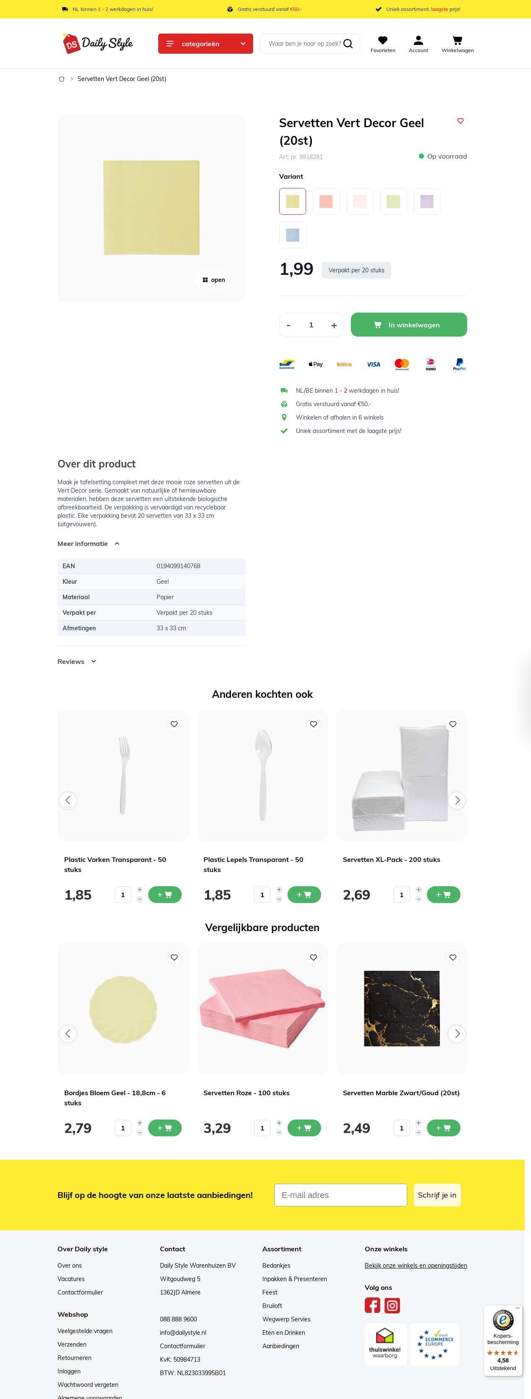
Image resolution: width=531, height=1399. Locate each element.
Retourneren (75, 1358)
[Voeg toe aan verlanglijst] (460, 121)
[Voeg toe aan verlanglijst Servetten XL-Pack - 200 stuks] (452, 724)
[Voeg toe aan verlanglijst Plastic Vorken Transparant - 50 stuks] (174, 724)
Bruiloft (272, 1306)
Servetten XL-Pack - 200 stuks (391, 859)
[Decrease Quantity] (288, 325)
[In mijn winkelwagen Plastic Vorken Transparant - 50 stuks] (165, 894)
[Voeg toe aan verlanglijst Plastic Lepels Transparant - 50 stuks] (313, 724)
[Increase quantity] (139, 889)
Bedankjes (276, 1265)
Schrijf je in (437, 1195)
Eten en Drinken (283, 1332)
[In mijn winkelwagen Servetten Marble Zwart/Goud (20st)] (443, 1128)
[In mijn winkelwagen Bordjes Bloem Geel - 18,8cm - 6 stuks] (165, 1128)
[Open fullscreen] (152, 208)
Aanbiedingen (280, 1346)
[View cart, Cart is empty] (458, 44)
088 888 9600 (178, 1319)
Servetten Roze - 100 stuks (247, 1092)
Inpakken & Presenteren (294, 1279)
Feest (269, 1292)
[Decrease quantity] (139, 899)
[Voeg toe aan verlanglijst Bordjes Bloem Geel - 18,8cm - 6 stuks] (174, 957)
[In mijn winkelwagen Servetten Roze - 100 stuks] (304, 1128)
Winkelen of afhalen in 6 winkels (340, 417)
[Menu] (518, 1310)
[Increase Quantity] (334, 325)
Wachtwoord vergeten (88, 1385)
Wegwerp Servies (286, 1319)
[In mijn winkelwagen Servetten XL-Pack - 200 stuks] (443, 894)
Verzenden (72, 1344)
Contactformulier (80, 1292)
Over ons (70, 1265)
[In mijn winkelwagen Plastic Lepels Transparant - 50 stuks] (304, 894)
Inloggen (69, 1371)
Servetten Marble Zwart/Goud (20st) (401, 1092)
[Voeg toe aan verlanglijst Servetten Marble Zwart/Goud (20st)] (452, 957)
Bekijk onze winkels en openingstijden (416, 1265)
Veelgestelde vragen (85, 1331)
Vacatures (71, 1279)
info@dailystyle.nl (183, 1332)
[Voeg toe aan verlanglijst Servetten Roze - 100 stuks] (313, 957)
